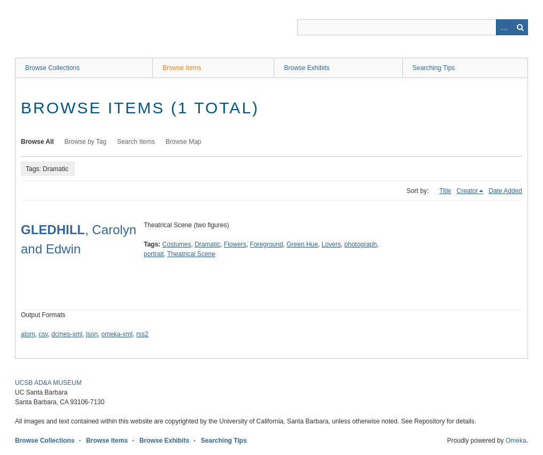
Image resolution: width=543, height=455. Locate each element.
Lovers (331, 244)
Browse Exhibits (306, 68)
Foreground (266, 244)
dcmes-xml (66, 334)
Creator (467, 191)
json (92, 334)
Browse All (37, 141)
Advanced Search (504, 27)
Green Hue (302, 244)
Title (445, 191)
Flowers (235, 244)
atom (28, 334)
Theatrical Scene (191, 254)
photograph (360, 244)
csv (43, 334)
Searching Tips (434, 68)
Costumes (176, 244)
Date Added (505, 191)
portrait (154, 254)
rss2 (142, 334)
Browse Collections (52, 68)
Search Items (136, 141)
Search (520, 27)
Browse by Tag (86, 141)
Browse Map (183, 141)
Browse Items (181, 68)
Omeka (516, 440)
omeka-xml (117, 334)
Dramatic (207, 244)
